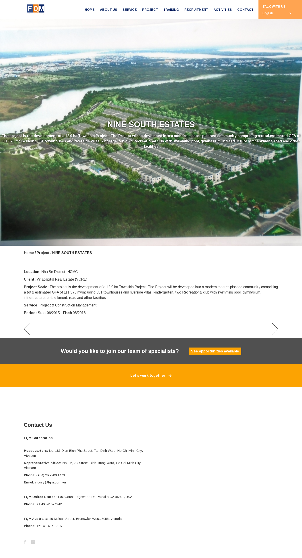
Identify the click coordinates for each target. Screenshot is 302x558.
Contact (245, 9)
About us (108, 9)
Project (150, 9)
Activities (223, 9)
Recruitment (196, 9)
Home (90, 9)
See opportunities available (216, 351)
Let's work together (151, 375)
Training (171, 9)
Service (130, 9)
